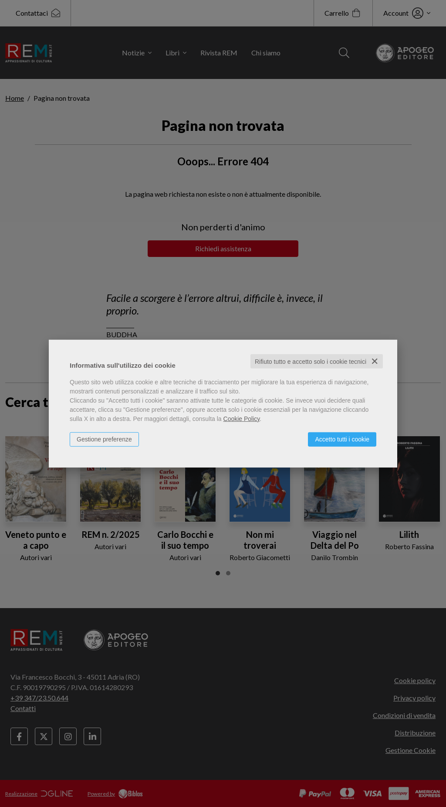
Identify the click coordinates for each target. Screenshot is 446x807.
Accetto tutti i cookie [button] (342, 438)
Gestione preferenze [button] (104, 438)
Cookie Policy (241, 418)
